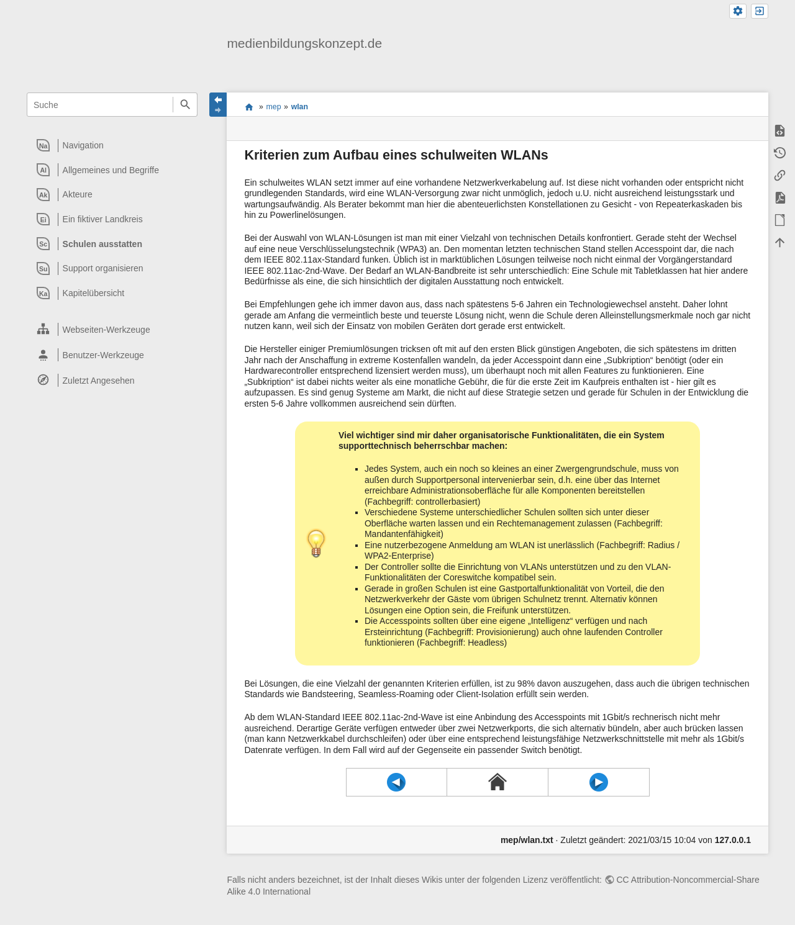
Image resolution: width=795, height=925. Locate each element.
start (249, 107)
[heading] (113, 145)
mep (273, 106)
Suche (185, 104)
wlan (299, 106)
